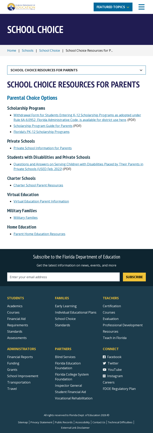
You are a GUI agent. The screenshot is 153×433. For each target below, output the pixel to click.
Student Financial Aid (70, 392)
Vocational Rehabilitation (73, 398)
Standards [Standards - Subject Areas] (14, 331)
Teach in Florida (115, 338)
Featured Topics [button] (111, 7)
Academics (15, 306)
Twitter (111, 363)
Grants (12, 369)
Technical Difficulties (120, 422)
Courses (13, 312)
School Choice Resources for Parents (44, 70)
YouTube (112, 369)
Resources (110, 331)
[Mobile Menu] (141, 7)
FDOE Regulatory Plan (119, 389)
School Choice (49, 50)
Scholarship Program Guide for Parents (43, 126)
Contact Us (98, 422)
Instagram (113, 376)
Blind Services (65, 357)
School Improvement (22, 376)
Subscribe (134, 277)
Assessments (17, 338)
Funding (13, 363)
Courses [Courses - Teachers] (109, 312)
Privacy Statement (41, 422)
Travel (12, 389)
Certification (112, 306)
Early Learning (66, 306)
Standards (62, 325)
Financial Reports (20, 357)
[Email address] (63, 276)
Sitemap (23, 422)
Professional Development (123, 325)
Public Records (64, 422)
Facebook (112, 357)
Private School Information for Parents (43, 148)
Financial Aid (16, 319)
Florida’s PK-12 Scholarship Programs (42, 132)
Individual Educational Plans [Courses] (75, 312)
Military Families (26, 217)
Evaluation (111, 319)
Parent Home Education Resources (39, 234)
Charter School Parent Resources (38, 185)
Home (11, 50)
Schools (27, 50)
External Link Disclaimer (75, 427)
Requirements (17, 325)
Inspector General (68, 385)
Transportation (18, 382)
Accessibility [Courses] (82, 422)
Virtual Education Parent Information (41, 201)
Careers (109, 382)
